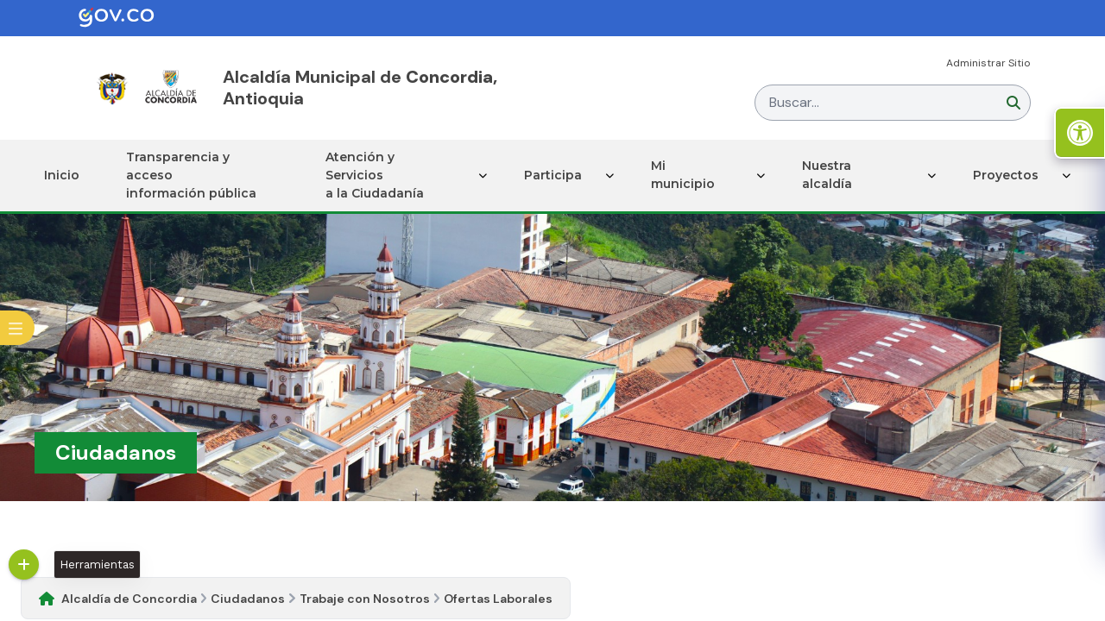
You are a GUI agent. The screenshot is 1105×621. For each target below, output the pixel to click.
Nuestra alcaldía (827, 174)
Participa (553, 175)
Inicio (61, 175)
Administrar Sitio (988, 63)
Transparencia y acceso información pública (191, 175)
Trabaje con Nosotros (365, 598)
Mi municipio (683, 174)
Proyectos (1006, 175)
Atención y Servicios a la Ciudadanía (374, 175)
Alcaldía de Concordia (129, 598)
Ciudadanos (248, 598)
